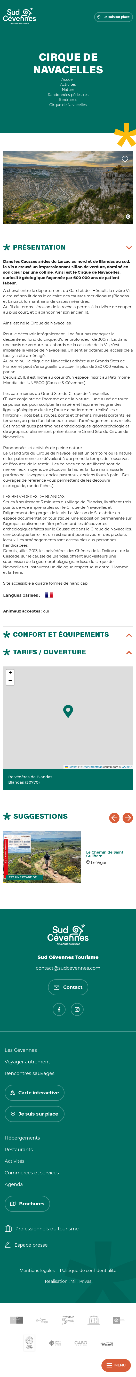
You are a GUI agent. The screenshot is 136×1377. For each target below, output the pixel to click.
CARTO (127, 766)
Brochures (27, 1204)
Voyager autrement (27, 1062)
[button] (68, 711)
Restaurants (19, 1149)
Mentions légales (37, 1270)
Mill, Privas (80, 1281)
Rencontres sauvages (29, 1073)
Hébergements (22, 1138)
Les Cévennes (21, 1050)
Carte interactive (34, 1093)
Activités (15, 1161)
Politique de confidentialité (88, 1270)
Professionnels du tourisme (42, 1229)
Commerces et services (32, 1173)
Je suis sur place (113, 17)
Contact (68, 987)
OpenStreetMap (92, 766)
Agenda (14, 1184)
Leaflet (71, 766)
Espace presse (26, 1245)
